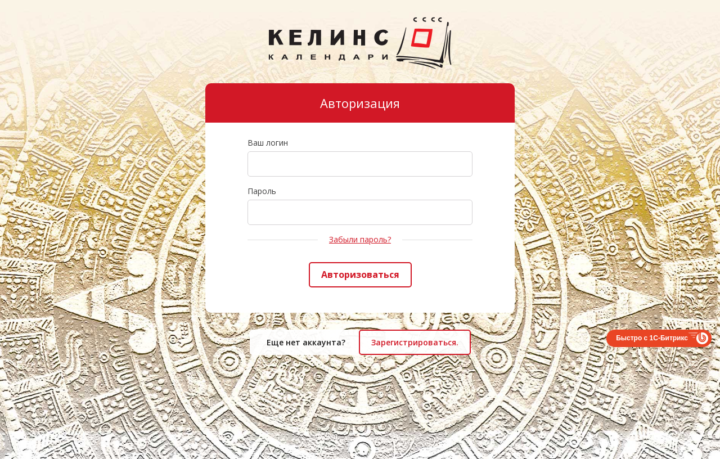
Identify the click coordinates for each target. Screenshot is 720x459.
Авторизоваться (360, 274)
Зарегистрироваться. (414, 342)
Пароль (262, 191)
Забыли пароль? (360, 239)
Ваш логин (268, 142)
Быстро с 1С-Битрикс (652, 338)
